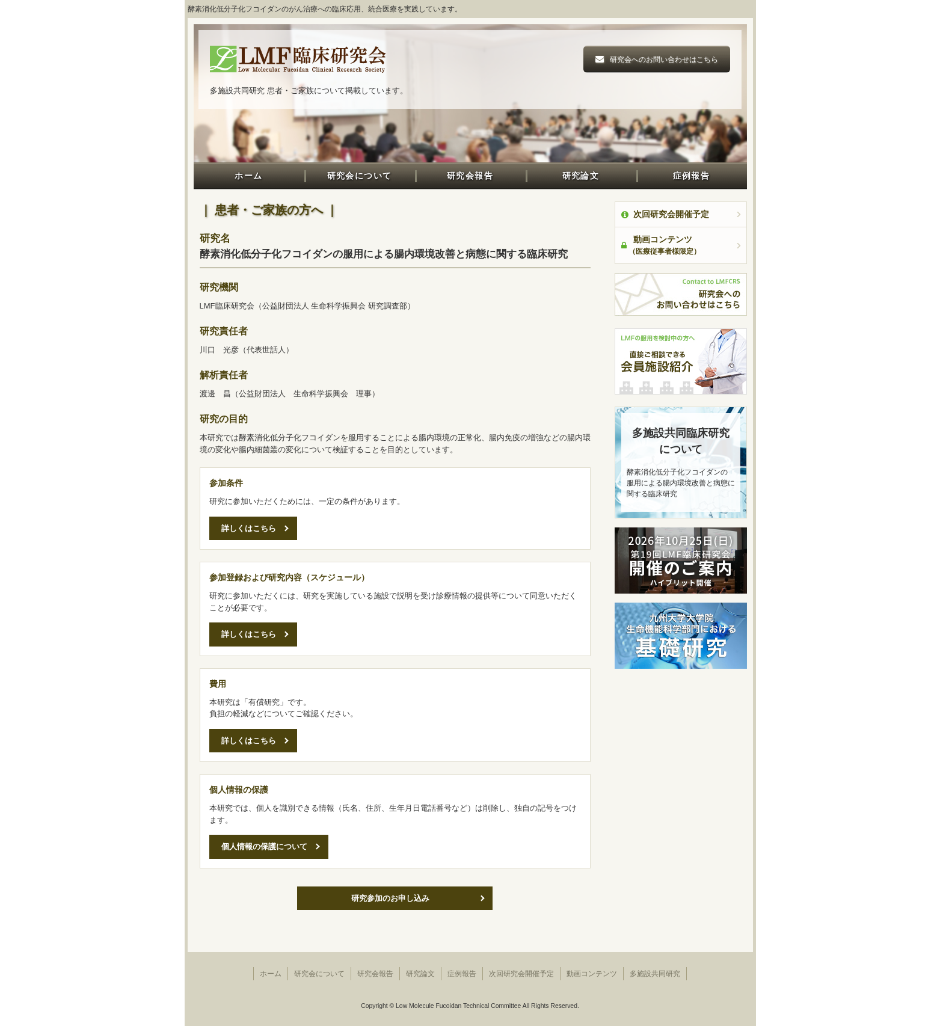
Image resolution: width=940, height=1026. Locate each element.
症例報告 (691, 175)
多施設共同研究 (655, 973)
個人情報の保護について (264, 846)
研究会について (359, 175)
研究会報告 (470, 175)
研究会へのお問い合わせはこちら (664, 59)
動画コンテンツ (592, 973)
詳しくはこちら (248, 528)
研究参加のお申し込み (390, 898)
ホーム (248, 175)
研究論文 (581, 175)
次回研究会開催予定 (665, 214)
